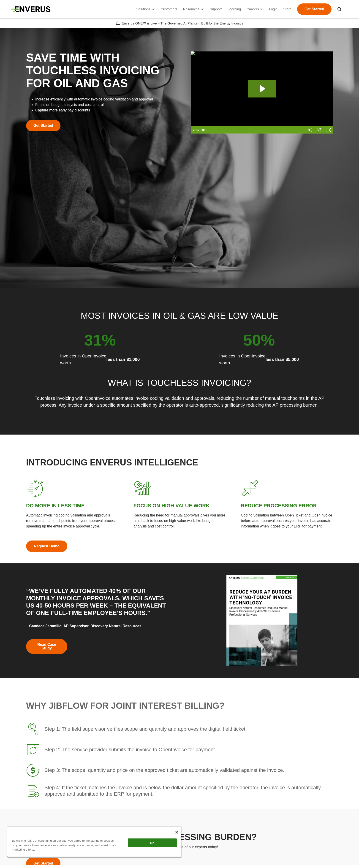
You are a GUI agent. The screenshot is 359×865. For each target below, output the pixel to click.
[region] (94, 842)
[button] (339, 9)
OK (152, 843)
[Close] (176, 832)
